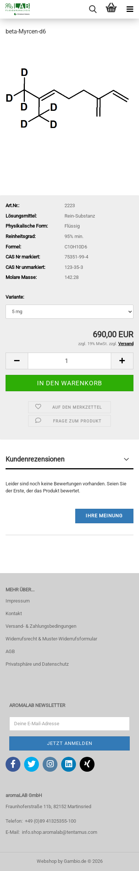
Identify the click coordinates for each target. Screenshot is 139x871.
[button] (17, 361)
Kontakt (14, 613)
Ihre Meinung (104, 515)
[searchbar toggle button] (92, 9)
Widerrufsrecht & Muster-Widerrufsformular (51, 639)
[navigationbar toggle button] (129, 9)
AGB (10, 651)
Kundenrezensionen (35, 459)
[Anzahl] (69, 361)
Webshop (47, 861)
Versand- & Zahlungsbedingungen (41, 626)
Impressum (18, 601)
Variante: (15, 297)
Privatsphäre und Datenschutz (37, 664)
